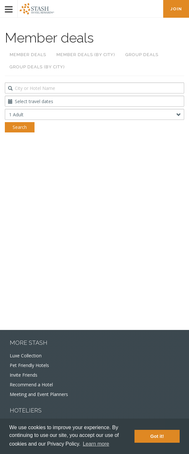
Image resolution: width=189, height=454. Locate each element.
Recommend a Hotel (31, 385)
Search (20, 127)
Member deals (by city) (85, 54)
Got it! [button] (157, 436)
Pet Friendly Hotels (29, 365)
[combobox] (94, 87)
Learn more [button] (96, 444)
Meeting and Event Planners (39, 394)
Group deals (141, 54)
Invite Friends (23, 375)
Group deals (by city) (37, 66)
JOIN (176, 8)
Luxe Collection (26, 356)
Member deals (28, 54)
